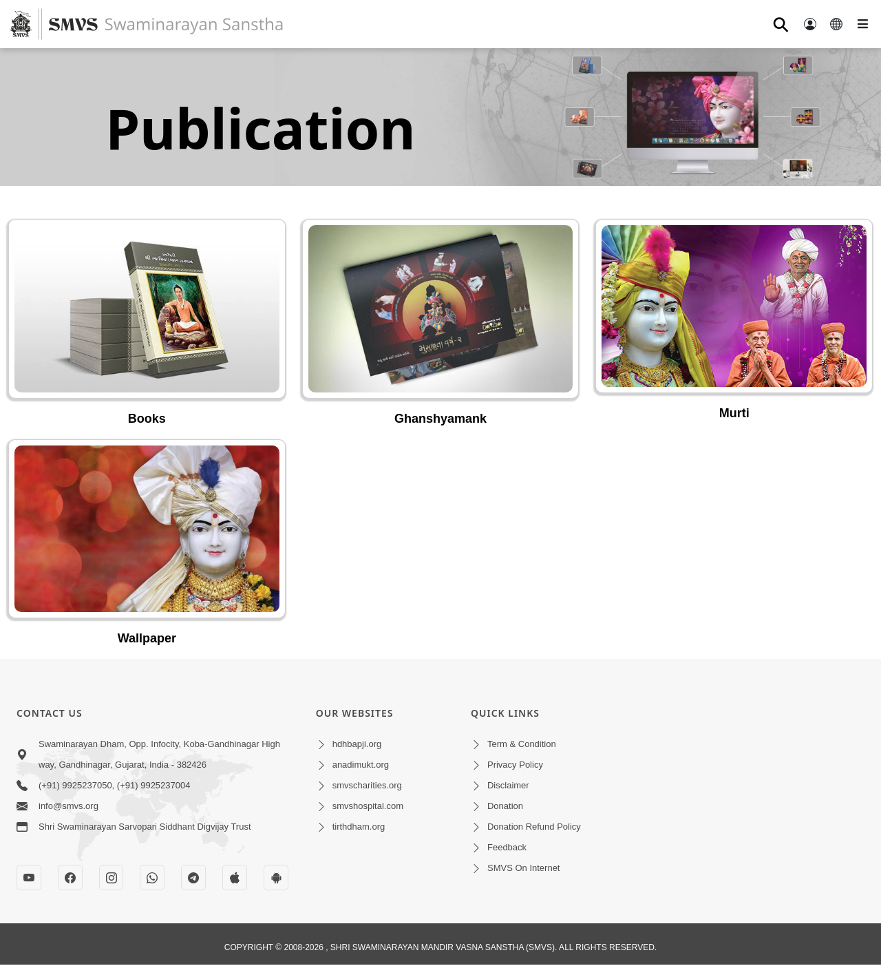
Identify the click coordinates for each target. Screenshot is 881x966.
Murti (734, 413)
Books (147, 419)
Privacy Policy (515, 764)
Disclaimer (508, 785)
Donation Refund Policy (534, 826)
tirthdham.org (358, 826)
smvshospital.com (367, 806)
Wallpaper (147, 638)
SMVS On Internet (523, 868)
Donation (505, 806)
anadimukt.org (360, 764)
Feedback (507, 847)
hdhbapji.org (357, 744)
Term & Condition (521, 744)
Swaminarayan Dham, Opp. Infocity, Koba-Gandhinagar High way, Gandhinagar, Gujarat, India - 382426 (159, 754)
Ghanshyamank (440, 419)
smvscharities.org (367, 785)
